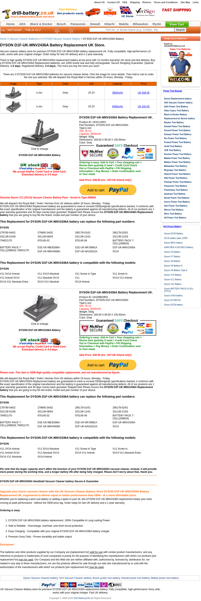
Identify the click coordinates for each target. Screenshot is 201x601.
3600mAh (117, 92)
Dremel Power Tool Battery (177, 130)
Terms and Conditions (166, 2)
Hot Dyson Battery (172, 226)
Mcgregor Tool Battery (175, 170)
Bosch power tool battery (106, 578)
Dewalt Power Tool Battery (177, 126)
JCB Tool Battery (172, 150)
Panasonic (78, 24)
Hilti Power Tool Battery (175, 178)
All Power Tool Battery (175, 218)
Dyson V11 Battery (172, 279)
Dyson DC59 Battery (173, 233)
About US (99, 2)
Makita (123, 24)
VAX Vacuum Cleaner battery (178, 102)
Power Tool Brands (172, 91)
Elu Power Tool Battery (175, 138)
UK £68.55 (144, 92)
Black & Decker (41, 24)
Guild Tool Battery (173, 146)
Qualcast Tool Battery (175, 194)
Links (196, 2)
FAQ (124, 2)
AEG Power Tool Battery (176, 106)
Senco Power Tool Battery (177, 202)
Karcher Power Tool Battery (177, 154)
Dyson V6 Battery (172, 252)
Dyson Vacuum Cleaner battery (40, 578)
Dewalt (95, 24)
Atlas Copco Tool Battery (176, 110)
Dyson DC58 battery (173, 305)
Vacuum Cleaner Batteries (24, 38)
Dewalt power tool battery (135, 578)
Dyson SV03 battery (173, 295)
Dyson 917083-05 (172, 300)
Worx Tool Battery (173, 214)
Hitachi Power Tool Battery (177, 174)
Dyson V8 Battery (172, 261)
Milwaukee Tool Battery (175, 166)
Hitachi (109, 24)
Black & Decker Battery (175, 114)
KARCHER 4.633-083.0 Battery (178, 247)
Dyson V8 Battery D (173, 266)
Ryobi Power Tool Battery (176, 198)
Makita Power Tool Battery (177, 158)
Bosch (61, 24)
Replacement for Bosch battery (179, 118)
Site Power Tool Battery (175, 206)
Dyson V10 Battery (172, 275)
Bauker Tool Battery (174, 122)
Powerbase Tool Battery (176, 190)
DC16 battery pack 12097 (176, 238)
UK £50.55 (144, 106)
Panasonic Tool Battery (175, 186)
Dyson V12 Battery (172, 284)
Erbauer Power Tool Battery (177, 134)
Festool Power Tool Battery (177, 142)
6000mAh (117, 106)
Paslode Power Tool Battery (178, 182)
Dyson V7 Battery (172, 256)
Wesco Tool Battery (173, 210)
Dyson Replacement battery (178, 99)
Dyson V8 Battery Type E (175, 270)
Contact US (113, 2)
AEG (22, 24)
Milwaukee (140, 24)
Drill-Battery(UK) (82, 598)
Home (10, 24)
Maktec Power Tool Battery (177, 162)
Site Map (185, 2)
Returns (146, 2)
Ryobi (156, 24)
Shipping (135, 2)
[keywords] (131, 30)
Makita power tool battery (165, 578)
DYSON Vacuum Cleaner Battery (62, 38)
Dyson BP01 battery (173, 243)
